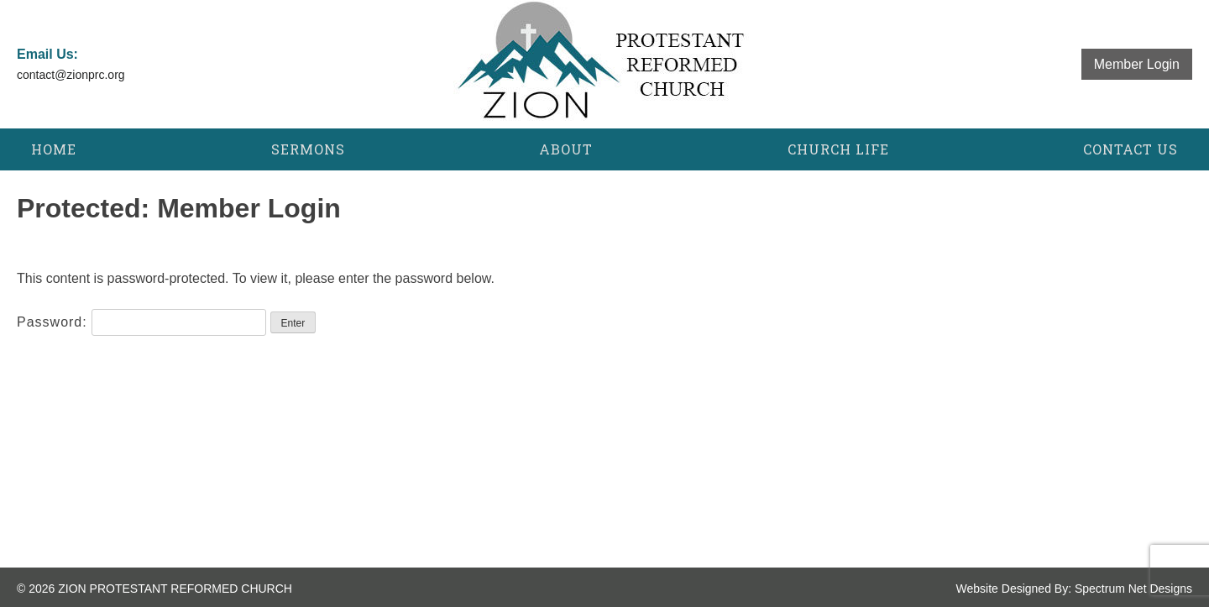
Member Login (1137, 64)
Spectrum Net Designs (1133, 588)
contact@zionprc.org (71, 74)
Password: (141, 322)
